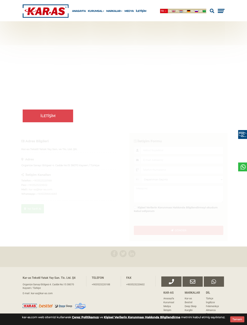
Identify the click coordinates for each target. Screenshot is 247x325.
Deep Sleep (191, 306)
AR (202, 11)
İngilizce (210, 302)
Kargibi (188, 310)
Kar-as (188, 298)
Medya (167, 306)
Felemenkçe (212, 306)
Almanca (211, 310)
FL (179, 11)
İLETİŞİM (141, 11)
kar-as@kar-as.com (42, 293)
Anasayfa (168, 298)
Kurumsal (168, 302)
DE (187, 11)
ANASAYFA (79, 11)
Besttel (188, 302)
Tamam (237, 319)
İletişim (167, 310)
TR (164, 11)
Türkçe (209, 298)
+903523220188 (101, 284)
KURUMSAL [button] (96, 11)
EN (171, 11)
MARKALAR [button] (114, 11)
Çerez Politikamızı (85, 317)
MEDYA (129, 11)
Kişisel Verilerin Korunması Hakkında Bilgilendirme (142, 317)
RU (194, 11)
